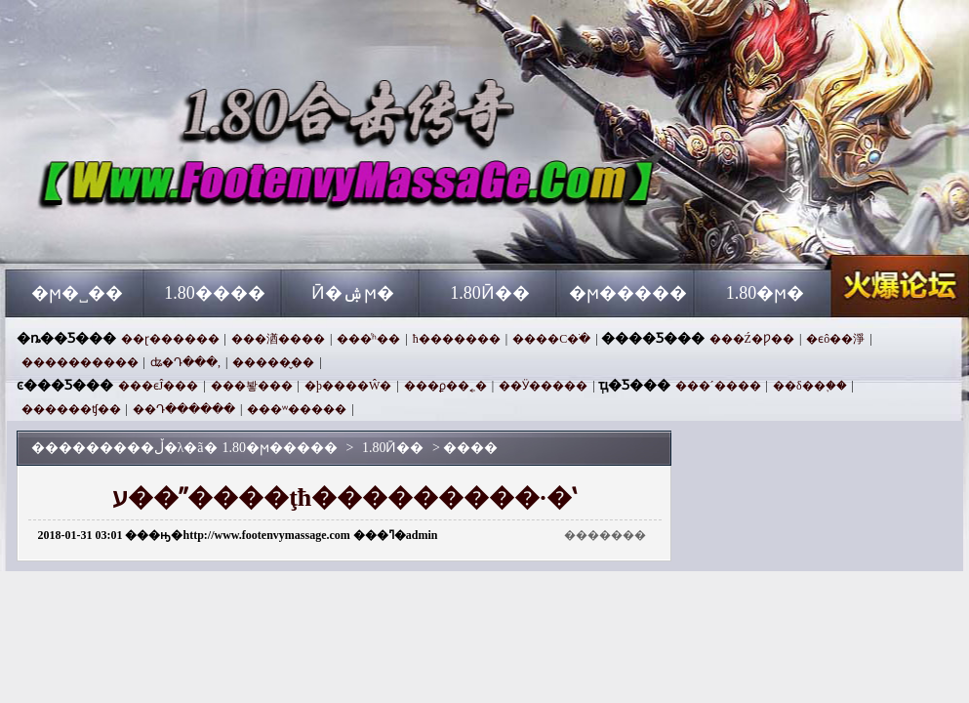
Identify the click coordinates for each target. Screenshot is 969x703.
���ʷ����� (296, 409)
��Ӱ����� (543, 386)
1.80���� (214, 293)
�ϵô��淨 (835, 339)
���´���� (718, 386)
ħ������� (457, 339)
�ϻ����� (628, 293)
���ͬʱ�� (368, 339)
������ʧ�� (71, 409)
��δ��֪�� (810, 386)
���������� (80, 362)
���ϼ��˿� (445, 386)
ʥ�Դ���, (185, 362)
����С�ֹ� (551, 339)
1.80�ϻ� (765, 293)
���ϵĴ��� (158, 386)
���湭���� (278, 339)
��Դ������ (184, 409)
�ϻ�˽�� (77, 293)
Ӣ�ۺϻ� (352, 293)
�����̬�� (273, 362)
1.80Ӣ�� (490, 293)
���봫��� (252, 386)
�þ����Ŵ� (347, 386)
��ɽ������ (170, 339)
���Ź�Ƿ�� (751, 339)
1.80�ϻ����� (193, 234)
